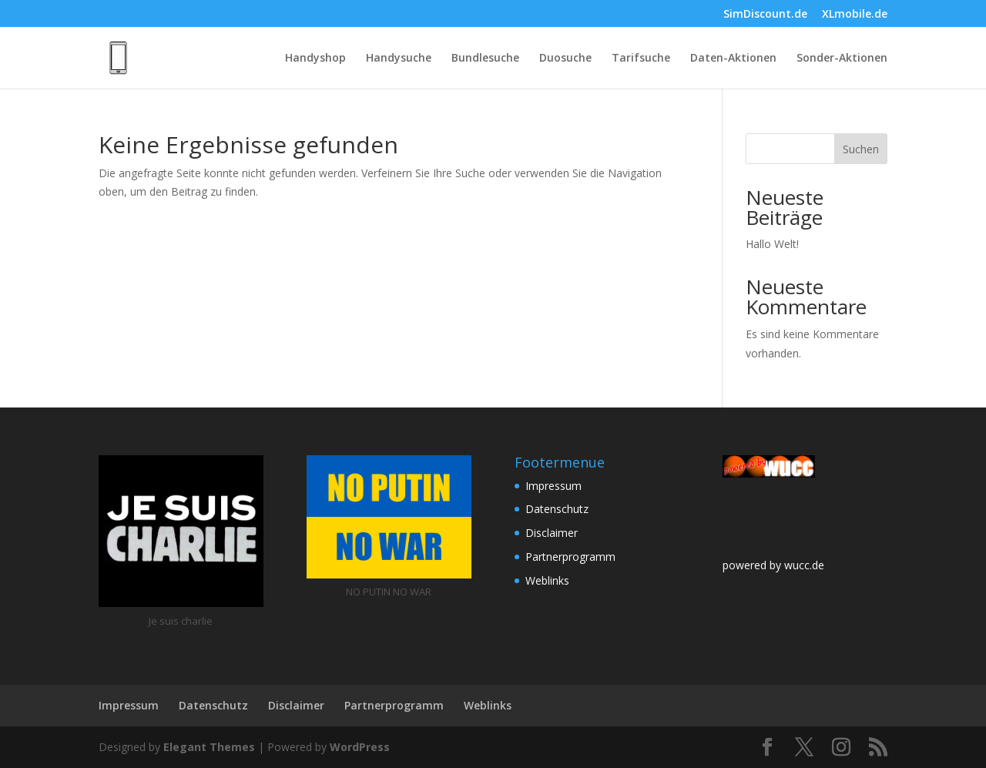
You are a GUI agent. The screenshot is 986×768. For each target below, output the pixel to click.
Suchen (861, 149)
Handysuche (398, 58)
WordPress (360, 746)
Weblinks (547, 580)
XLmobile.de (854, 14)
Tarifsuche (641, 58)
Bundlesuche (485, 58)
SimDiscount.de (765, 14)
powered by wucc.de (773, 565)
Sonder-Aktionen (842, 58)
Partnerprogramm (570, 556)
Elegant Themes (209, 746)
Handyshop (315, 58)
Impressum (553, 485)
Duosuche (565, 58)
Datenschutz (557, 508)
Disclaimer (551, 532)
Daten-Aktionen (733, 58)
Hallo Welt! (772, 243)
